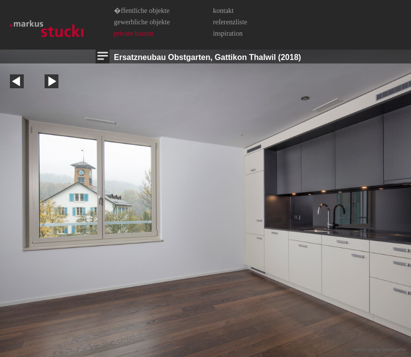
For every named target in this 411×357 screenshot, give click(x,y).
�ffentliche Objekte (141, 10)
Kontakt (223, 10)
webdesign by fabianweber (379, 349)
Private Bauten (134, 33)
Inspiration (228, 33)
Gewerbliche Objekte (142, 22)
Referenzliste (230, 22)
